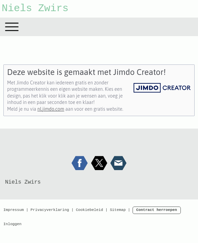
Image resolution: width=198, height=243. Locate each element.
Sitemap (118, 210)
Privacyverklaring (50, 210)
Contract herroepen (156, 210)
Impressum (13, 210)
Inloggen (12, 224)
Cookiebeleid (89, 210)
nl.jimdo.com (50, 109)
